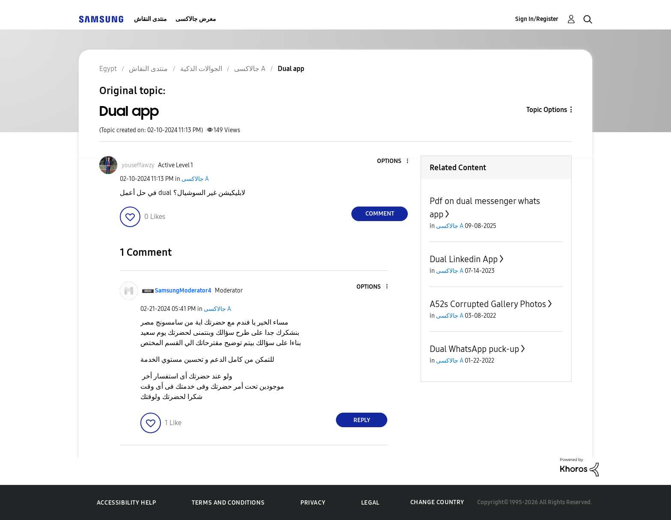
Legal (370, 502)
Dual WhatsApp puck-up (474, 349)
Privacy (312, 502)
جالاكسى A (195, 179)
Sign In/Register (536, 19)
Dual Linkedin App (464, 259)
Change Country (437, 502)
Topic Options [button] (546, 110)
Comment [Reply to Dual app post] (379, 213)
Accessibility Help (126, 502)
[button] (393, 161)
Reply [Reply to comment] (361, 420)
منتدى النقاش (150, 19)
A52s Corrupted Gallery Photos (488, 304)
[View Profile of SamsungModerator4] (183, 290)
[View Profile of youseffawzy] (138, 165)
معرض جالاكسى (195, 19)
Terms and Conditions (228, 502)
